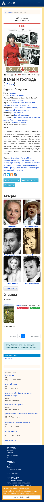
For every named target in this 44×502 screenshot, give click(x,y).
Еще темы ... (10, 440)
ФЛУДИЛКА (9, 375)
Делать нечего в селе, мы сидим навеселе (21, 413)
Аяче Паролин (17, 113)
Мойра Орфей (9, 168)
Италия (13, 95)
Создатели (9, 358)
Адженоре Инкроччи (18, 105)
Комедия (12, 93)
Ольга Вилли (25, 160)
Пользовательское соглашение (19, 483)
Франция (20, 95)
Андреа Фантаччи (10, 120)
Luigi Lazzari (22, 120)
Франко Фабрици (16, 163)
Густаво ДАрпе (33, 168)
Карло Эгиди (17, 117)
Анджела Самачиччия (31, 117)
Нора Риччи (28, 163)
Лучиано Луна (21, 110)
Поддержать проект (14, 480)
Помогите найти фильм (14, 404)
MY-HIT (8, 3)
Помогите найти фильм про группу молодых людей (18, 394)
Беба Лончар (12, 283)
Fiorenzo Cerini (9, 110)
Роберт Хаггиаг (31, 108)
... (27, 105)
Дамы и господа (11, 355)
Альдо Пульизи (21, 168)
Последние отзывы (14, 469)
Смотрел (9, 185)
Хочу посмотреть (29, 180)
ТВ (8, 458)
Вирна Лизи (15, 158)
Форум (9, 467)
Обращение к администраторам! (17, 422)
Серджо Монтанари (18, 122)
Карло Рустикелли (21, 115)
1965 (9, 84)
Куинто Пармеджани (29, 165)
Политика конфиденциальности (19, 485)
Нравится (9, 180)
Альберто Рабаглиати (12, 170)
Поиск (9, 464)
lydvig (18, 305)
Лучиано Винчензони (21, 103)
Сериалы (10, 453)
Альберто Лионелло (11, 160)
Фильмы (8, 12)
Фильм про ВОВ (11, 431)
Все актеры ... (11, 288)
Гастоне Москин (27, 158)
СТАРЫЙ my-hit (11, 384)
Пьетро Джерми (18, 100)
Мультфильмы (12, 455)
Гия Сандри (16, 165)
